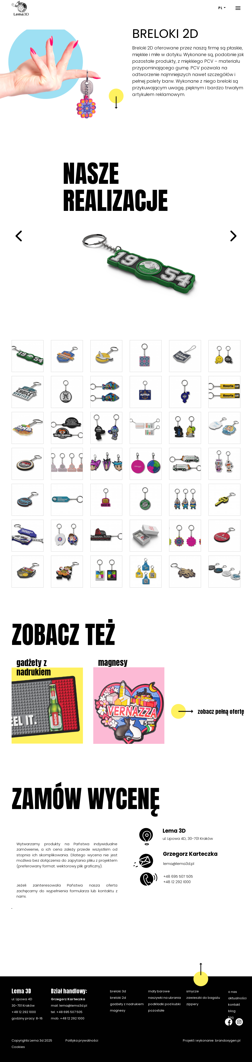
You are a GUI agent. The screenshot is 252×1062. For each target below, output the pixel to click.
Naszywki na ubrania (164, 997)
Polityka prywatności (81, 1040)
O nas (232, 991)
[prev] (19, 237)
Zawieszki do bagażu (203, 997)
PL (220, 7)
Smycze (192, 991)
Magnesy (117, 1010)
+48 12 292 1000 (177, 881)
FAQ (231, 1017)
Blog (232, 1011)
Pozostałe (156, 1010)
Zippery (192, 1004)
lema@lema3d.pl (178, 863)
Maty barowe (159, 991)
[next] (232, 237)
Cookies (18, 1047)
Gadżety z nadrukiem (127, 1004)
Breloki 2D (118, 997)
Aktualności (237, 998)
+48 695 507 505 (178, 876)
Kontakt (234, 1004)
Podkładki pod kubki (164, 1004)
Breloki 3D (118, 991)
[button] (19, 67)
